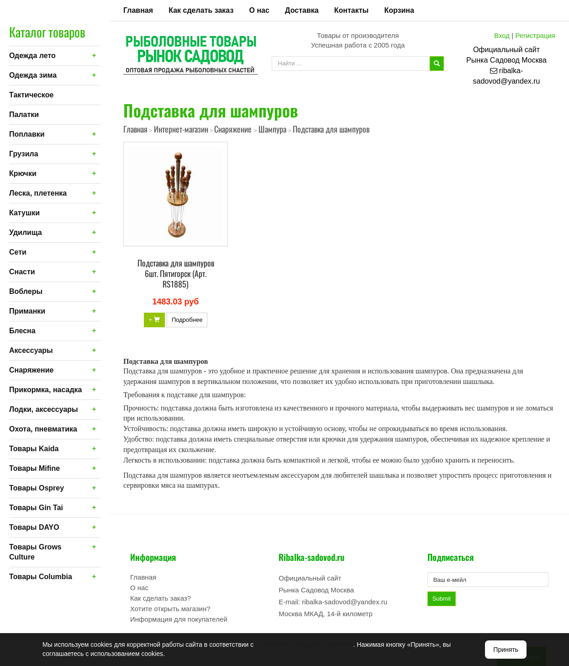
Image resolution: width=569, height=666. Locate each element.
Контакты (351, 10)
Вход (502, 35)
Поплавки (27, 134)
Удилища (25, 232)
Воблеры (25, 291)
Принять (505, 649)
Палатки (24, 114)
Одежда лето (32, 55)
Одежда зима (33, 75)
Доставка (302, 10)
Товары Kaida (34, 449)
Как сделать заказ (201, 10)
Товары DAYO (34, 527)
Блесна (22, 331)
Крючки (23, 173)
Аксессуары (31, 350)
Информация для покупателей (178, 619)
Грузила (23, 154)
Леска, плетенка (38, 193)
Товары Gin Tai (36, 507)
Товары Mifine (34, 468)
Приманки (27, 311)
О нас (259, 10)
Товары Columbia (40, 577)
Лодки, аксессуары (43, 409)
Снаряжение (31, 370)
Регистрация (535, 35)
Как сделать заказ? (160, 598)
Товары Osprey (36, 488)
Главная (138, 10)
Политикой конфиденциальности (304, 644)
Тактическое (31, 95)
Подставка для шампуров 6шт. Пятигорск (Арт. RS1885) (175, 273)
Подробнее (187, 319)
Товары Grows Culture (35, 552)
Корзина (399, 10)
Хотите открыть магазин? (170, 609)
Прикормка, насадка (45, 390)
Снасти (22, 272)
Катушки (24, 213)
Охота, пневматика (43, 429)
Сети (17, 252)
